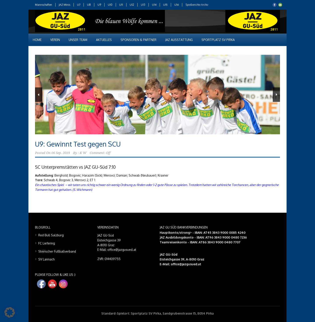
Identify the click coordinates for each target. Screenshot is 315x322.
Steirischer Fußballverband (57, 251)
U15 (165, 4)
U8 (89, 4)
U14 (154, 4)
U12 (132, 4)
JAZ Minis (64, 4)
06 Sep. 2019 (60, 153)
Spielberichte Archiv (197, 4)
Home (37, 40)
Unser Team (78, 40)
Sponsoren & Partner (138, 40)
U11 (121, 4)
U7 (78, 4)
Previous (38, 94)
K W (83, 153)
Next (276, 94)
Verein (55, 40)
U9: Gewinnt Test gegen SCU (78, 144)
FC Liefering (46, 243)
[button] (9, 312)
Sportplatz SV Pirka (218, 40)
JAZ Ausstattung (179, 40)
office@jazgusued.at (186, 264)
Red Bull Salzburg (51, 235)
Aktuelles (104, 40)
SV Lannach (46, 259)
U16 (176, 4)
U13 (143, 4)
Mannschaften (43, 4)
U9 (99, 4)
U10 (110, 4)
